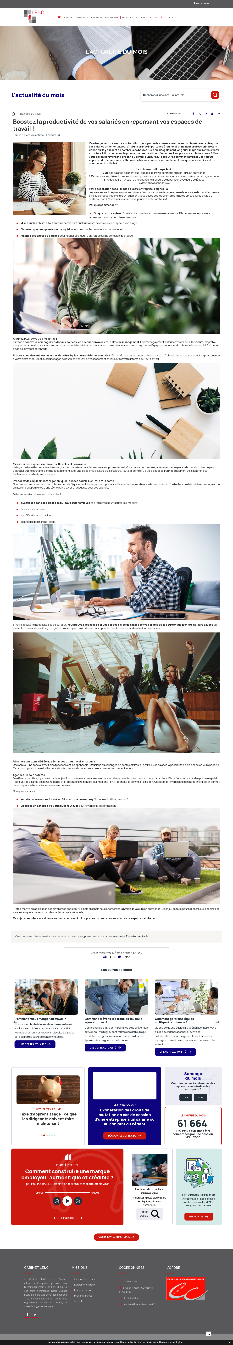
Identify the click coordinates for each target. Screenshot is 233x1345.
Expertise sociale (83, 1290)
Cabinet (69, 17)
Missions (82, 17)
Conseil (78, 1301)
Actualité (156, 17)
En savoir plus (175, 1342)
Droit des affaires (83, 1295)
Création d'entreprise (104, 17)
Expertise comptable (84, 1284)
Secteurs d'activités (134, 17)
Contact (171, 17)
